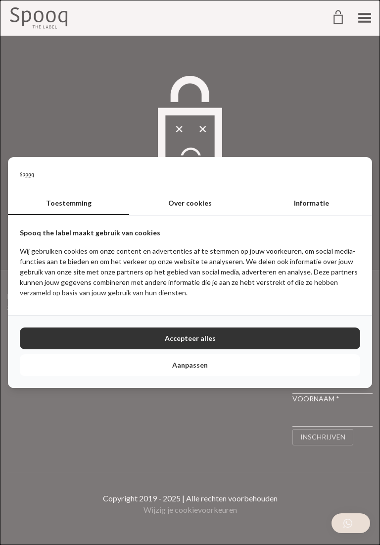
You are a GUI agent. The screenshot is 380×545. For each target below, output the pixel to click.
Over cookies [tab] (190, 203)
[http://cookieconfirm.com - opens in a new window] (357, 174)
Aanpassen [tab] (190, 365)
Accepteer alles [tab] (190, 338)
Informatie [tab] (311, 203)
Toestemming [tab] (69, 203)
